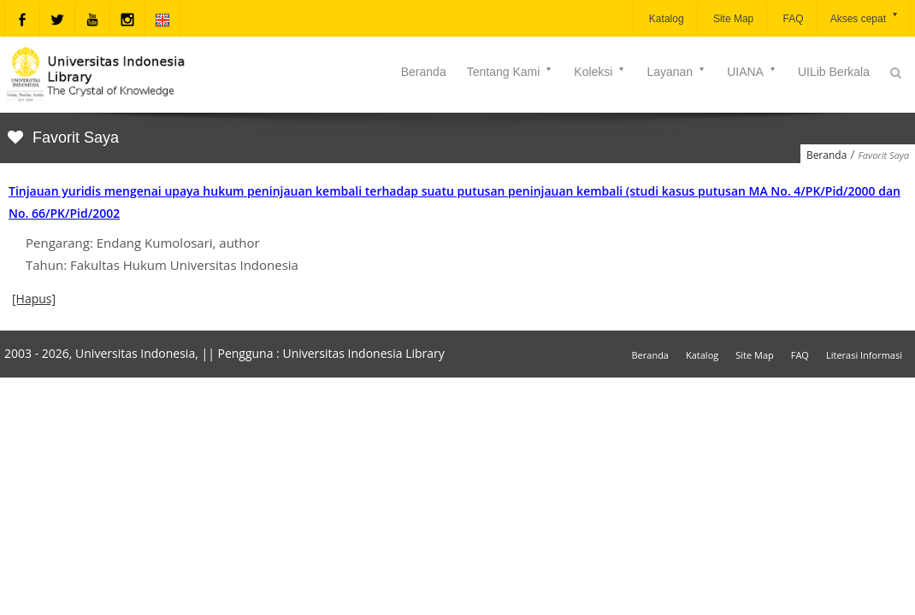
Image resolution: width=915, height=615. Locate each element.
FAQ (791, 19)
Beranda (423, 72)
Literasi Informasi (864, 354)
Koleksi (600, 72)
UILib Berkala (834, 72)
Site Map (732, 19)
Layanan (676, 72)
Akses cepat (865, 17)
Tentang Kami (510, 72)
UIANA (752, 72)
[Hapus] (34, 298)
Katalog (665, 19)
